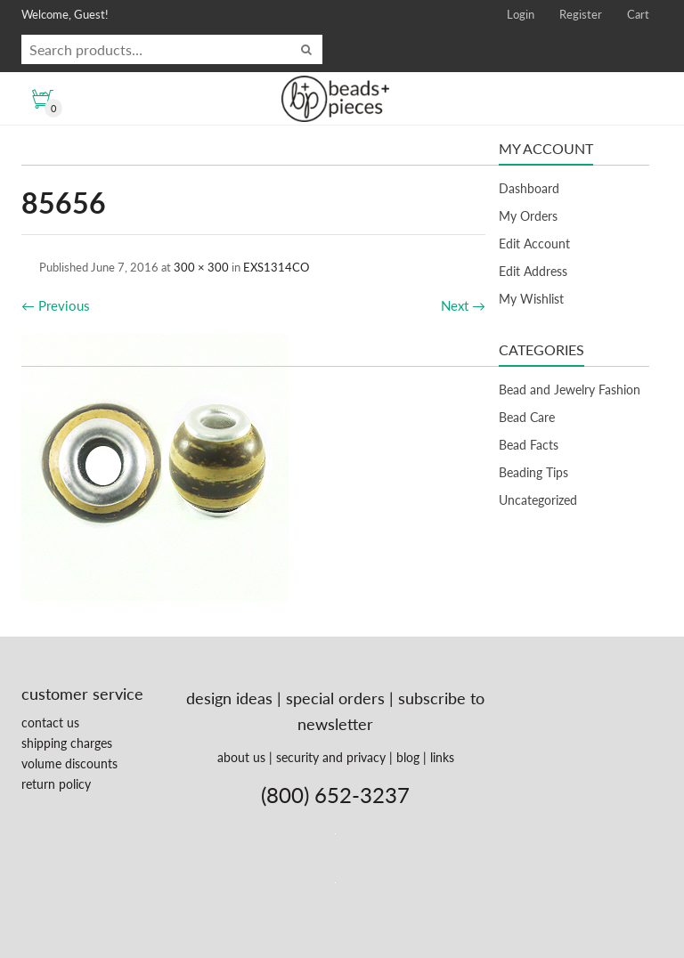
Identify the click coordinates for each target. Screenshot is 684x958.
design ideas (229, 698)
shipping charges (66, 743)
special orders (335, 698)
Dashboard (529, 188)
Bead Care (527, 417)
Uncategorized (538, 499)
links (442, 757)
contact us (50, 722)
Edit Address (533, 271)
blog (407, 757)
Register (580, 14)
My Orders (528, 215)
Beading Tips (533, 472)
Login (520, 14)
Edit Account (534, 243)
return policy (56, 784)
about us (241, 757)
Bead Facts (528, 444)
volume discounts (69, 763)
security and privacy (331, 757)
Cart (638, 14)
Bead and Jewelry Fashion (569, 389)
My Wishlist (531, 298)
